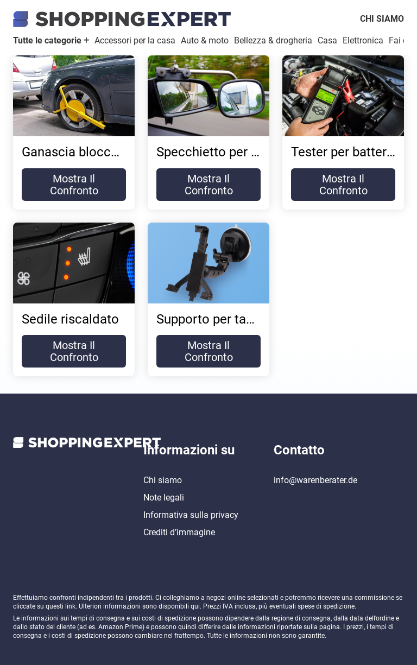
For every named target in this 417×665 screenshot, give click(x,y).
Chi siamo (382, 19)
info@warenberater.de (315, 480)
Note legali (163, 497)
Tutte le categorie (51, 40)
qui (195, 606)
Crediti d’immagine (179, 532)
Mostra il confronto (74, 184)
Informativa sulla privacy (190, 515)
